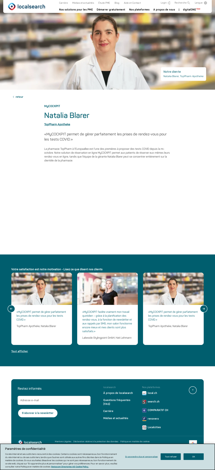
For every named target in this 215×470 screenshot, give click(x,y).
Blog (117, 3)
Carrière (63, 3)
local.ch (149, 393)
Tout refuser (171, 456)
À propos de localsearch (118, 393)
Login (165, 2)
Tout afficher (19, 351)
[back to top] (193, 390)
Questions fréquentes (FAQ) (116, 402)
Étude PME (104, 3)
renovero (150, 419)
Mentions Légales (63, 441)
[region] (107, 457)
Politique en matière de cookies (135, 441)
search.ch (151, 402)
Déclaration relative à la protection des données (95, 441)
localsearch (109, 387)
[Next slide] (203, 308)
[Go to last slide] (11, 308)
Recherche (182, 2)
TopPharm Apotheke (57, 124)
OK (193, 456)
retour (17, 97)
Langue (199, 2)
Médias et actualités (83, 3)
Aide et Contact (132, 3)
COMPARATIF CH (155, 411)
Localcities (151, 428)
